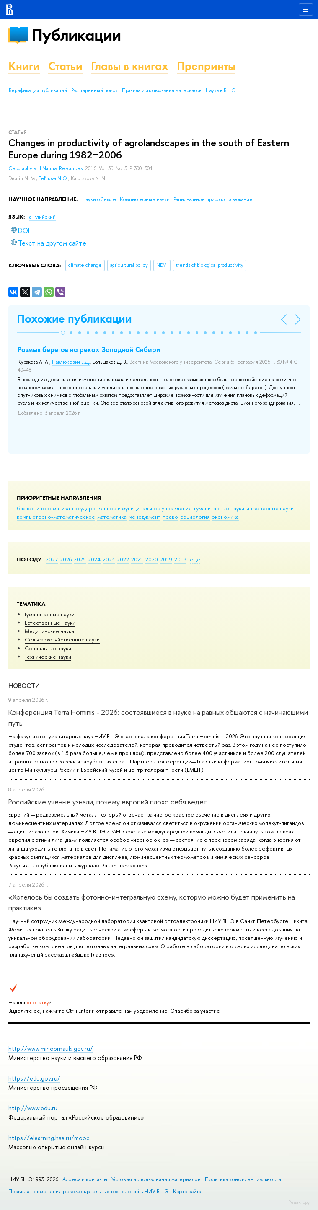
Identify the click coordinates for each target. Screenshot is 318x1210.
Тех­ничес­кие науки (48, 656)
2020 (151, 559)
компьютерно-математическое (56, 516)
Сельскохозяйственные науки (62, 639)
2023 (109, 559)
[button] (63, 332)
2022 (123, 559)
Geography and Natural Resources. (46, 168)
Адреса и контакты (84, 1179)
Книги (24, 66)
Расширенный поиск (94, 90)
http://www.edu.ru (32, 1108)
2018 (180, 559)
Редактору (299, 1202)
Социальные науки (48, 648)
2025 (80, 559)
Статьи (65, 66)
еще (195, 559)
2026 (66, 559)
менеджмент (144, 516)
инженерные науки (270, 508)
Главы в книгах (129, 66)
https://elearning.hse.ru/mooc (48, 1138)
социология (195, 516)
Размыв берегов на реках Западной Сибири (89, 349)
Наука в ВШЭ (220, 90)
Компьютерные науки (145, 199)
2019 (166, 559)
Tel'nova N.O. (53, 178)
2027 (52, 559)
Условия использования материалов (156, 1179)
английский (42, 217)
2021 (137, 559)
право (170, 516)
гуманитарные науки (219, 508)
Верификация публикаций (38, 90)
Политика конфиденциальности (243, 1179)
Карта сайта (187, 1191)
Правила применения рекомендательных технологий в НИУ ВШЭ (88, 1191)
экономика (225, 516)
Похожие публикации (74, 318)
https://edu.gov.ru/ (34, 1078)
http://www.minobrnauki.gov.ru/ (50, 1048)
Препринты (206, 66)
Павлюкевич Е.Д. (71, 362)
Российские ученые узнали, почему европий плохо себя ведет (107, 802)
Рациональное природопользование (213, 199)
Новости (24, 685)
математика (112, 516)
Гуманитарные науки (50, 614)
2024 (94, 559)
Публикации (76, 35)
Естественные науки (50, 622)
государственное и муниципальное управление (132, 508)
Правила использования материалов (162, 90)
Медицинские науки (49, 631)
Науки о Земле (99, 199)
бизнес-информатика (43, 508)
